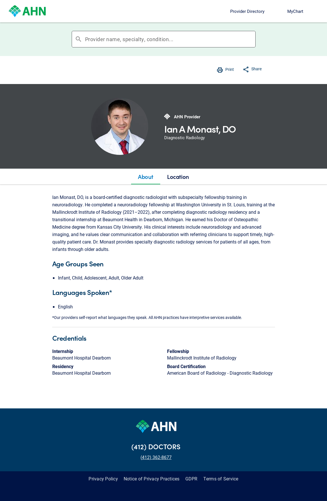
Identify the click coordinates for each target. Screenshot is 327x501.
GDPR (191, 479)
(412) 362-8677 (156, 457)
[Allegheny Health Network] (27, 11)
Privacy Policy (103, 479)
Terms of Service (220, 479)
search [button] (78, 39)
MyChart (295, 11)
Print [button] (229, 69)
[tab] (145, 176)
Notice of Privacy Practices (152, 479)
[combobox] (170, 39)
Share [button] (256, 68)
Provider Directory (247, 11)
